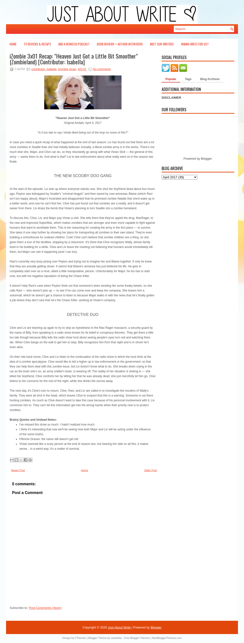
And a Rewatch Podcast (74, 44)
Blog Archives (210, 79)
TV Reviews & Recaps (37, 44)
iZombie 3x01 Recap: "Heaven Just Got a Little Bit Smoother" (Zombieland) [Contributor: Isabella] (74, 59)
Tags (188, 79)
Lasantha (116, 637)
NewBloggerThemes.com (167, 637)
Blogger (206, 158)
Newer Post (18, 470)
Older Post (150, 470)
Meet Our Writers (162, 44)
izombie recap (67, 69)
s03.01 (82, 69)
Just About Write (119, 627)
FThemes (80, 637)
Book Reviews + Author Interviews (120, 44)
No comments (102, 69)
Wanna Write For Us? (195, 44)
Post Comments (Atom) (45, 608)
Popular (170, 79)
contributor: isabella (44, 69)
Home (13, 44)
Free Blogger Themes (137, 637)
